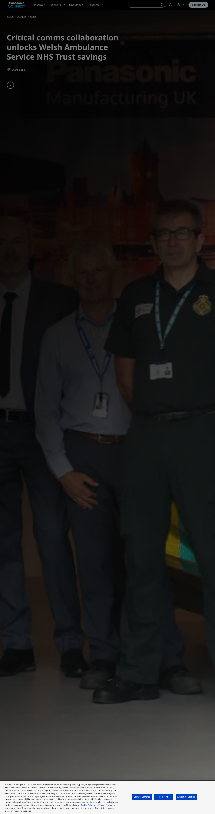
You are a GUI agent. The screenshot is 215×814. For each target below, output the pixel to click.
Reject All (163, 796)
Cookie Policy (87, 805)
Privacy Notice (105, 805)
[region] (107, 797)
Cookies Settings (142, 796)
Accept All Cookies (186, 796)
